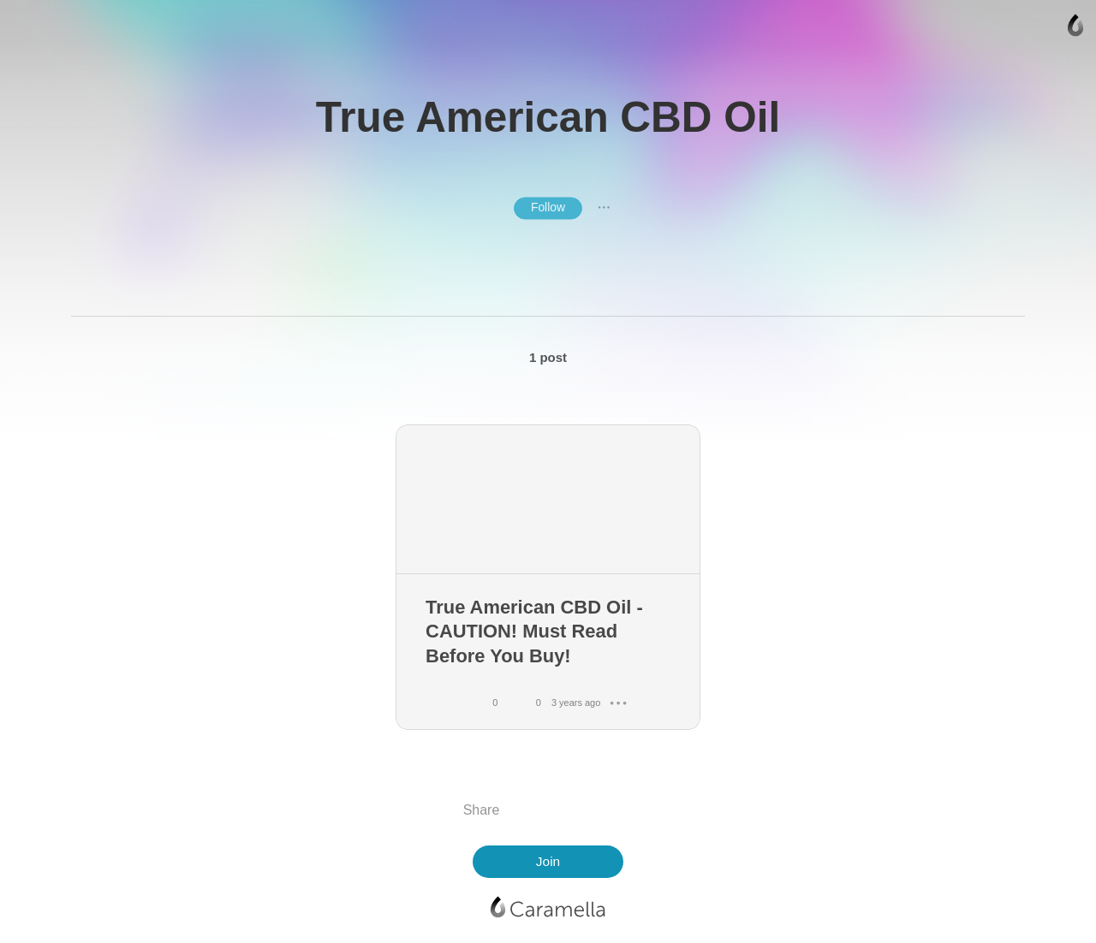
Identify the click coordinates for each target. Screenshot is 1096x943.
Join (548, 861)
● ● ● (604, 208)
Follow (548, 207)
